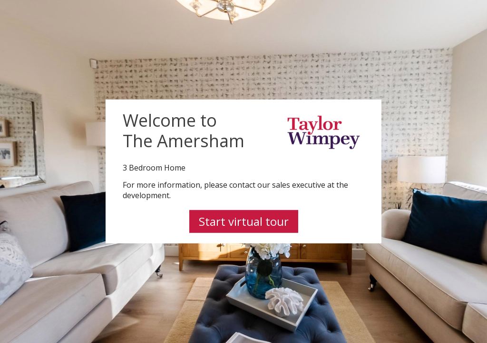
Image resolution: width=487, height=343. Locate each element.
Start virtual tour (244, 221)
